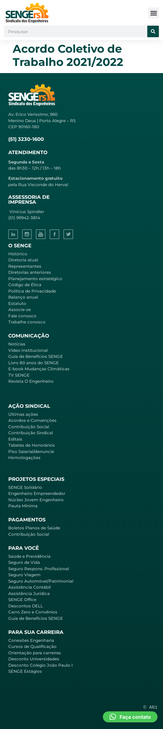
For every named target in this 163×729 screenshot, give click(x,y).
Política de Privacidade (32, 291)
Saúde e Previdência (29, 556)
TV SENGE (19, 375)
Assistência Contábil (29, 587)
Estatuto (17, 303)
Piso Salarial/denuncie (31, 451)
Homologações (24, 457)
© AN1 (150, 707)
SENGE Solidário (25, 487)
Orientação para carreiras (34, 652)
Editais (15, 439)
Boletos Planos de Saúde (34, 527)
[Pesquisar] (153, 31)
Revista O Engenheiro (31, 381)
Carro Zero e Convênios (32, 612)
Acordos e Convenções (32, 420)
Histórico (17, 253)
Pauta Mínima (23, 505)
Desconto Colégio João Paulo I (40, 665)
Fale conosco (22, 315)
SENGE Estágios (25, 671)
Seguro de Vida (24, 562)
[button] (153, 12)
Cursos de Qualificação (32, 646)
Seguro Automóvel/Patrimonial (40, 581)
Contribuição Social (28, 426)
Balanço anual (23, 297)
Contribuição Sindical (30, 432)
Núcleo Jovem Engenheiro (36, 499)
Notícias (16, 344)
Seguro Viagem (24, 574)
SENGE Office (22, 599)
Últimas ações (23, 414)
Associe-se (19, 309)
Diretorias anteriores (29, 272)
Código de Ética (24, 284)
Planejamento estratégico (35, 278)
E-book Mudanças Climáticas (39, 368)
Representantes (24, 266)
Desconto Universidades (33, 658)
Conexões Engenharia (31, 640)
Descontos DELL (25, 606)
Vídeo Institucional (28, 350)
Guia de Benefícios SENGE (35, 618)
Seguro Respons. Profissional (38, 568)
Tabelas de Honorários (31, 445)
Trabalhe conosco (27, 322)
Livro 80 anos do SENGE (33, 362)
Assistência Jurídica (29, 593)
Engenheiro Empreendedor (36, 493)
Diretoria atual (23, 259)
